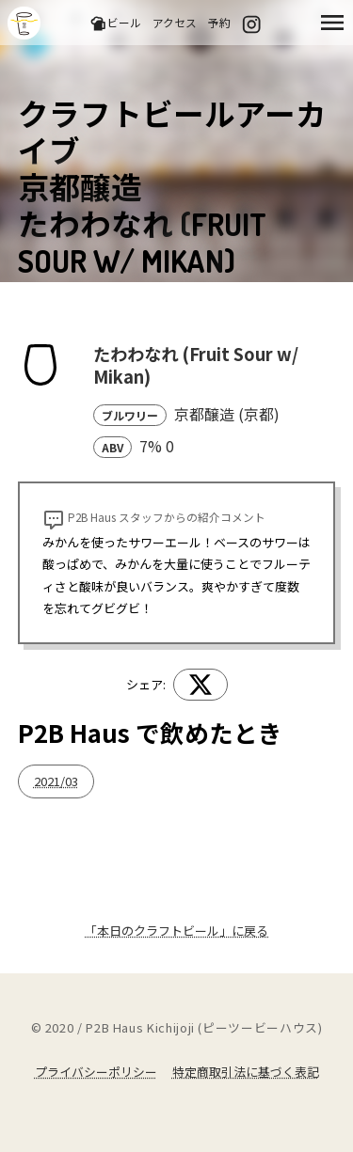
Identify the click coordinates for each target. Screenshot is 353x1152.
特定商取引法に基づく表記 (245, 1072)
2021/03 (56, 781)
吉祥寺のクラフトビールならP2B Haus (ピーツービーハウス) (24, 23)
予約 (219, 22)
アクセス (174, 22)
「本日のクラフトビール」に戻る (176, 930)
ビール (115, 23)
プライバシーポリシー (96, 1072)
